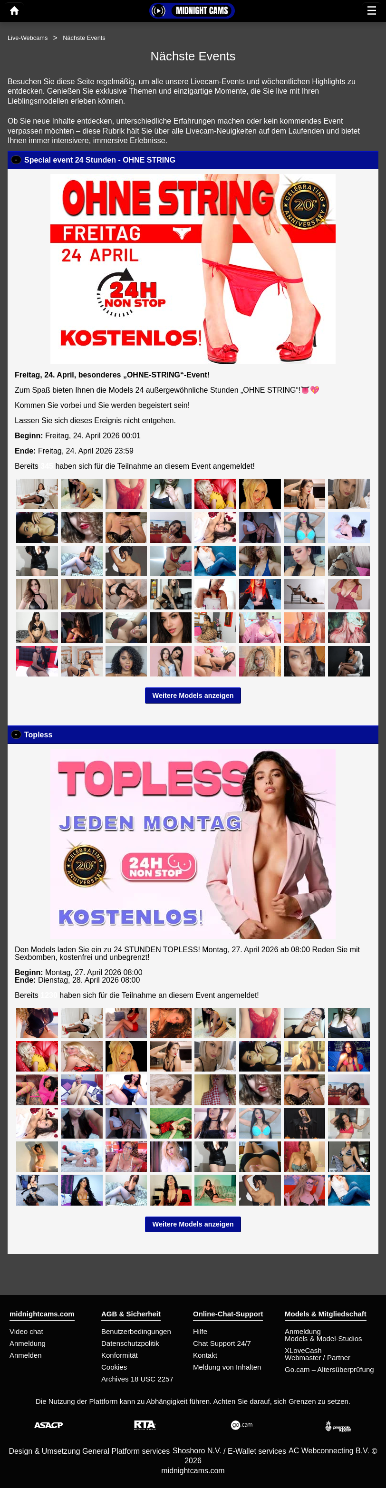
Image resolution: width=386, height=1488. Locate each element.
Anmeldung (28, 1343)
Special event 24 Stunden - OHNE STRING (99, 160)
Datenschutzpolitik (130, 1343)
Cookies (114, 1367)
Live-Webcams (28, 37)
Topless (38, 735)
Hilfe (200, 1331)
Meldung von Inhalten (227, 1367)
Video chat (26, 1331)
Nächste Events (84, 37)
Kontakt (205, 1355)
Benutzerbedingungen (136, 1331)
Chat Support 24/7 (222, 1343)
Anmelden (26, 1355)
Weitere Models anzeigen (193, 695)
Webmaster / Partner (317, 1357)
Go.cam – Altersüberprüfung (329, 1369)
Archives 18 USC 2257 (137, 1379)
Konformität (119, 1355)
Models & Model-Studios (323, 1338)
